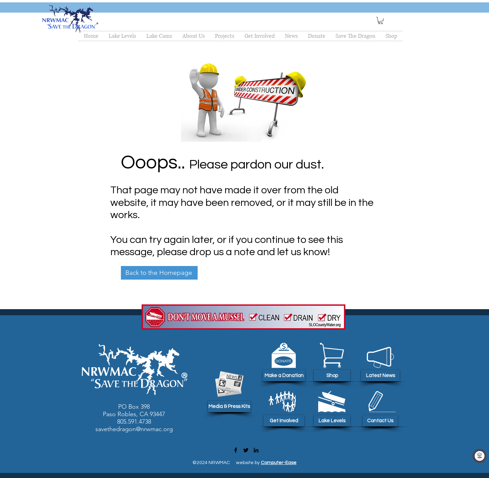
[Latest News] (380, 375)
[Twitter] (245, 450)
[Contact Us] (380, 420)
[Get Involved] (284, 420)
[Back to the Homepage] (159, 273)
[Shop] (332, 375)
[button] (380, 20)
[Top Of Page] (479, 455)
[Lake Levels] (332, 420)
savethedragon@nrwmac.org (134, 429)
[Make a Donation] (283, 375)
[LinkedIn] (256, 450)
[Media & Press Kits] (229, 406)
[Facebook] (235, 450)
